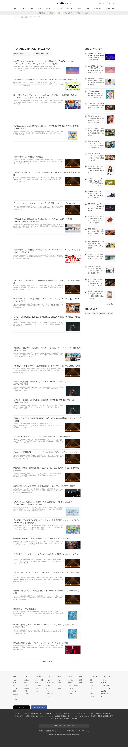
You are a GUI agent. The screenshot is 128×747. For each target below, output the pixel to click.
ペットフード (54, 718)
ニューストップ (103, 3)
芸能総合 (42, 13)
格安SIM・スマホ (108, 713)
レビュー (49, 680)
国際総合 (16, 694)
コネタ (59, 682)
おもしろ (69, 8)
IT (47, 688)
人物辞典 (103, 691)
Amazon (87, 313)
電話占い (98, 713)
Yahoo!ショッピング (106, 313)
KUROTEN (26, 713)
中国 (14, 697)
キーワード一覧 (105, 688)
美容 (111, 716)
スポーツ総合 (39, 680)
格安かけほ (34, 716)
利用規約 (48, 731)
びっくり (60, 680)
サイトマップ (105, 693)
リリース (104, 680)
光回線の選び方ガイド (37, 713)
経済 (14, 682)
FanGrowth (49, 713)
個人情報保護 (70, 731)
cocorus (50, 716)
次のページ (47, 661)
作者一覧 (103, 682)
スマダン (71, 680)
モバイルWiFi (43, 716)
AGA (61, 718)
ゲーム (48, 685)
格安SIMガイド (19, 716)
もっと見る (110, 304)
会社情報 (41, 731)
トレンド (59, 8)
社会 (14, 680)
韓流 (78, 13)
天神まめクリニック (70, 713)
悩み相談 (57, 716)
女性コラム (71, 682)
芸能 (39, 8)
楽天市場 (95, 313)
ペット (59, 688)
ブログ (93, 713)
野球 (36, 682)
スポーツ (48, 8)
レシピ (81, 716)
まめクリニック (57, 713)
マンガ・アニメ (51, 682)
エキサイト (112, 3)
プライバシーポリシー (58, 731)
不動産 (100, 716)
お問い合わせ (85, 731)
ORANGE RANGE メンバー (22, 54)
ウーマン (74, 716)
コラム (79, 8)
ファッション (50, 693)
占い (69, 716)
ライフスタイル (73, 685)
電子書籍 (74, 718)
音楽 (58, 13)
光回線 (28, 716)
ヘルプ (103, 696)
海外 (31, 8)
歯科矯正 (105, 716)
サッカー (38, 685)
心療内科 (79, 713)
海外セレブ (68, 13)
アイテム (86, 713)
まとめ (86, 13)
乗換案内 (93, 716)
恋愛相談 (63, 716)
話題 (80, 682)
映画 (51, 13)
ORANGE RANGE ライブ (41, 54)
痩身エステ (67, 718)
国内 (24, 8)
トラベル (71, 688)
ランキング (97, 8)
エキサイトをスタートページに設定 (64, 725)
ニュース (15, 8)
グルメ (48, 691)
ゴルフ (37, 688)
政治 (14, 685)
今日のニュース (111, 8)
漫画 (87, 8)
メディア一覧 (105, 685)
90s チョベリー (72, 691)
